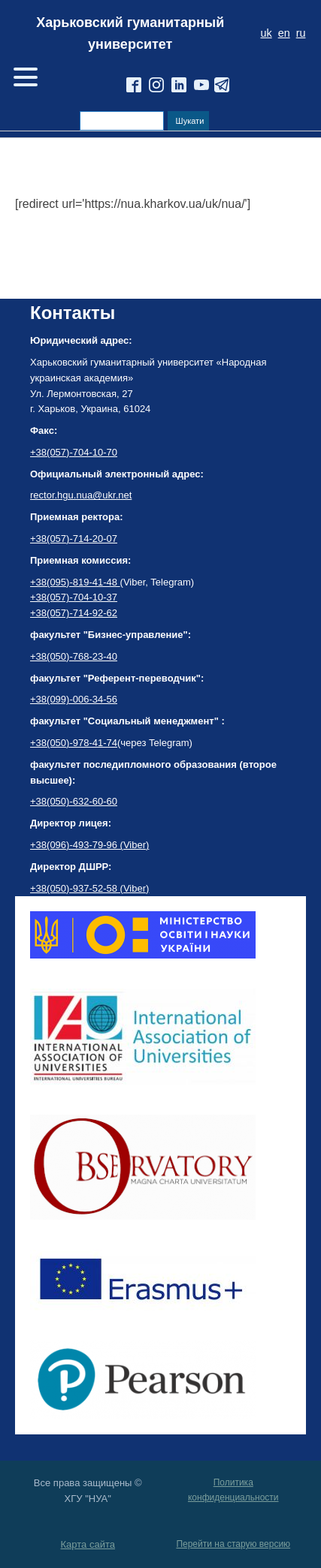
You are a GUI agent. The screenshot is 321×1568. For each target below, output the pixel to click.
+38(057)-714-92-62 (73, 612)
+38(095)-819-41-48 (75, 582)
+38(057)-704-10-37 (73, 597)
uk (265, 33)
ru (301, 33)
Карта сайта (88, 1544)
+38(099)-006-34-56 (73, 699)
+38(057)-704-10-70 (73, 452)
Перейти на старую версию (233, 1544)
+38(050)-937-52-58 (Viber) (89, 888)
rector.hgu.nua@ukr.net (81, 495)
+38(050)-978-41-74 (73, 742)
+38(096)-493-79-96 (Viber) (89, 844)
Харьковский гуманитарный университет (130, 33)
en (284, 33)
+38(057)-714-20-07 (73, 538)
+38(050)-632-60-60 (73, 801)
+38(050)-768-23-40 (73, 656)
